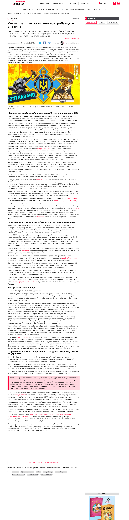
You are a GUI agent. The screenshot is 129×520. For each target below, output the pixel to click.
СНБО (38, 472)
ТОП (102, 22)
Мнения (48, 9)
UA (105, 3)
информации (23, 337)
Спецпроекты (99, 9)
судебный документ (69, 258)
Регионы (90, 9)
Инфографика (80, 9)
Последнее (91, 22)
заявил (39, 180)
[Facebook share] (44, 43)
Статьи (33, 9)
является (40, 216)
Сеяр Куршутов (32, 474)
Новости (26, 9)
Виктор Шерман (46, 474)
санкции (15, 472)
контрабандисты (61, 472)
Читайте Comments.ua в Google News (44, 462)
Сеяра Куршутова (44, 149)
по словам (26, 251)
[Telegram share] (49, 43)
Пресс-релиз (56, 9)
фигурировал (20, 395)
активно (76, 208)
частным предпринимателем (64, 201)
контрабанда (47, 472)
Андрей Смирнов (18, 474)
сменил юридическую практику (24, 282)
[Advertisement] (44, 446)
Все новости (76, 18)
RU (101, 3)
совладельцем (71, 198)
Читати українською (72, 38)
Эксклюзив (113, 22)
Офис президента (27, 472)
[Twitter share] (40, 43)
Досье (72, 9)
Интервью (40, 9)
